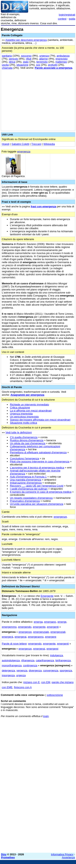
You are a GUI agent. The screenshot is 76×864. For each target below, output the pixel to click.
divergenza (35, 670)
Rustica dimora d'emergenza (26, 440)
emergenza (23, 151)
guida (72, 18)
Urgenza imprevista (21, 413)
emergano (50, 621)
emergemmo (9, 626)
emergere (50, 636)
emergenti (53, 626)
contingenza (30, 665)
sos (38, 64)
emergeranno (36, 636)
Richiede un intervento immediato (29, 404)
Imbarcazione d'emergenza (26, 482)
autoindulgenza (11, 660)
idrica (12, 61)
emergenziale (41, 631)
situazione (22, 64)
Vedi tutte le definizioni (18, 432)
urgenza (44, 55)
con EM (45, 682)
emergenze (60, 516)
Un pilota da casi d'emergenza (27, 443)
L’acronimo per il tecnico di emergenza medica (37, 467)
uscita (5, 64)
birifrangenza (63, 660)
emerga (38, 621)
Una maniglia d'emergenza (25, 479)
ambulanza (63, 55)
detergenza (8, 670)
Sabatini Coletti (20, 144)
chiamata (7, 67)
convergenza (50, 670)
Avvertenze (68, 857)
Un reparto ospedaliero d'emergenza (31, 497)
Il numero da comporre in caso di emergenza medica (40, 491)
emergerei (52, 648)
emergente (39, 626)
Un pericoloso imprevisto (24, 416)
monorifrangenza (12, 665)
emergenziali (57, 631)
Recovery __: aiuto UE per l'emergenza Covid (36, 485)
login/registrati (67, 14)
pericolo (13, 58)
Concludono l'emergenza (24, 458)
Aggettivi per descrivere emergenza (26, 39)
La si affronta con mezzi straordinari (31, 410)
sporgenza (66, 670)
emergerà (7, 636)
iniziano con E (31, 682)
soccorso (26, 55)
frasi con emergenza (43, 206)
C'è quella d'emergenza (23, 437)
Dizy (3, 854)
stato (26, 61)
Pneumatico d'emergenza (25, 500)
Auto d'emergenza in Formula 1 (28, 476)
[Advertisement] (38, 812)
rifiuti (28, 58)
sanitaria (7, 55)
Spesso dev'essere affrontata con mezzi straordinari (40, 419)
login (46, 716)
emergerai (21, 636)
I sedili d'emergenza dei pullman (28, 488)
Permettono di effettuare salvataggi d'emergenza (38, 452)
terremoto (42, 61)
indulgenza (56, 655)
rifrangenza (27, 660)
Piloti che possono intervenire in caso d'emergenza (39, 461)
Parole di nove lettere (14, 643)
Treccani (36, 144)
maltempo (61, 61)
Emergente (47, 595)
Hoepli (5, 144)
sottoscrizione (55, 694)
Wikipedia (49, 144)
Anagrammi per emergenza (27, 394)
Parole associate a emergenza (53, 67)
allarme (43, 58)
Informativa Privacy (62, 854)
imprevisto (61, 58)
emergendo (24, 626)
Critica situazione (20, 407)
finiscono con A (23, 687)
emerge (62, 621)
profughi (53, 64)
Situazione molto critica (23, 422)
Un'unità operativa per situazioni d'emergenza (36, 503)
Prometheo (8, 857)
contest (62, 18)
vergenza (21, 670)
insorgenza (8, 675)
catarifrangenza (45, 660)
